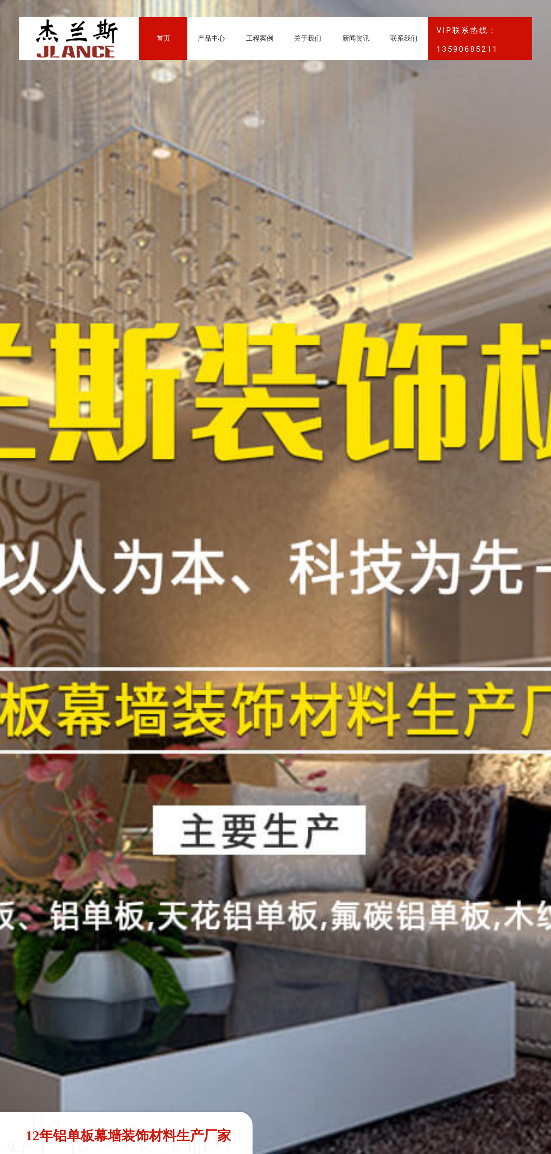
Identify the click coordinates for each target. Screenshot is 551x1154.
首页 (163, 38)
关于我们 (307, 38)
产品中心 (211, 38)
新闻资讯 (356, 38)
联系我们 (404, 38)
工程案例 (259, 38)
